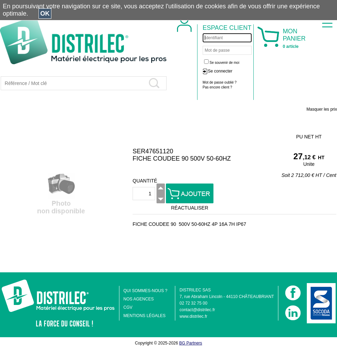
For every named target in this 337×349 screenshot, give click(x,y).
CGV (128, 307)
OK (45, 13)
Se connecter (220, 71)
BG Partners (190, 343)
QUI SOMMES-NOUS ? (146, 290)
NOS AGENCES (139, 299)
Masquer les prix (321, 109)
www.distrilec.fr (193, 316)
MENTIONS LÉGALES (145, 315)
